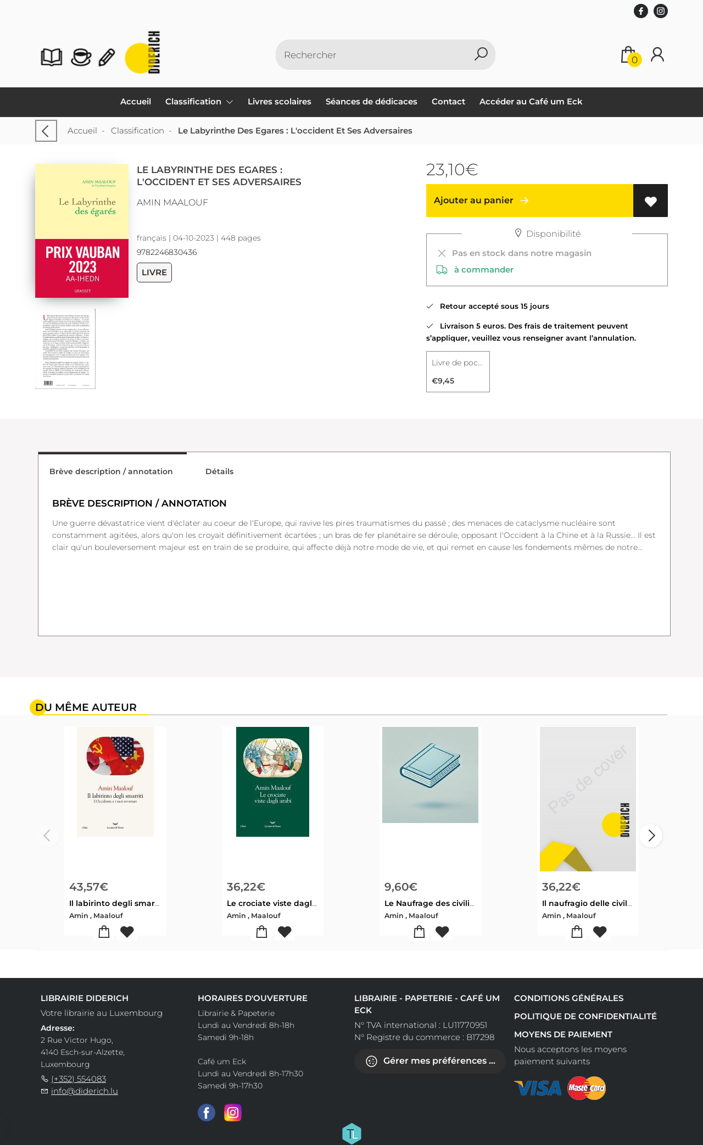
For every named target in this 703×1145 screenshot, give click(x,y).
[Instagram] (233, 1112)
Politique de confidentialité (585, 1016)
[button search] (481, 55)
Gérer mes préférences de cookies (435, 1061)
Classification (137, 130)
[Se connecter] (657, 54)
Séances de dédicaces (371, 101)
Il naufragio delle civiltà (588, 903)
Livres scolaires (279, 101)
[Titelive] (351, 1133)
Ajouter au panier (483, 200)
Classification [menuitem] (194, 101)
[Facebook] (206, 1112)
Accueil (135, 101)
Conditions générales (568, 998)
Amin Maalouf (172, 202)
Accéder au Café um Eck (531, 101)
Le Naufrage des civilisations (441, 903)
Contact (448, 101)
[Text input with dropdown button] (373, 55)
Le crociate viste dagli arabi (282, 903)
